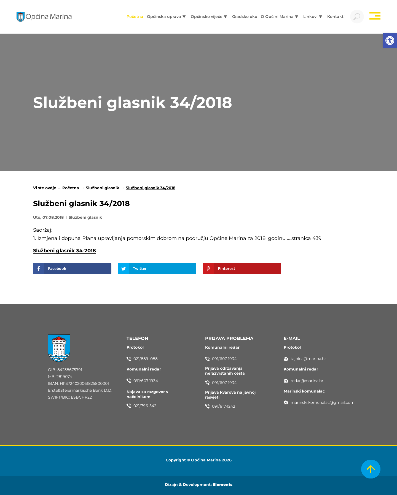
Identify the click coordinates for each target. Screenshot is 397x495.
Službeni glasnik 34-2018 (64, 251)
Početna (70, 187)
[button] (390, 40)
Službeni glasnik (102, 187)
